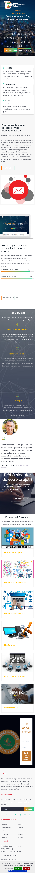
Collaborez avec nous (8, 298)
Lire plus (8, 168)
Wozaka (3, 824)
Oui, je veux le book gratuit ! (26, 756)
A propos (20, 828)
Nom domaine (5, 828)
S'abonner (28, 809)
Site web (3, 838)
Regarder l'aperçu (17, 7)
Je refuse (27, 868)
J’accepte (18, 868)
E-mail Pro (4, 834)
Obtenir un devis (25, 47)
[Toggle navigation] (30, 5)
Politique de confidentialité (18, 871)
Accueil (19, 824)
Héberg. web (5, 831)
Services (20, 831)
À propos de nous (11, 47)
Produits (20, 834)
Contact (20, 838)
